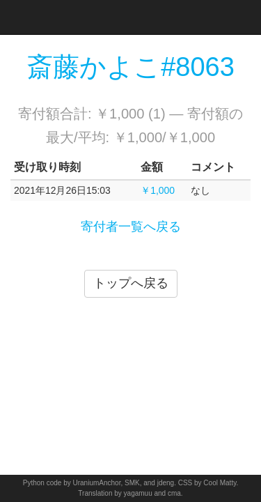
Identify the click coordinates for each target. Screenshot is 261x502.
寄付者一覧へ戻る (131, 227)
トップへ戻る (130, 283)
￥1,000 (158, 190)
